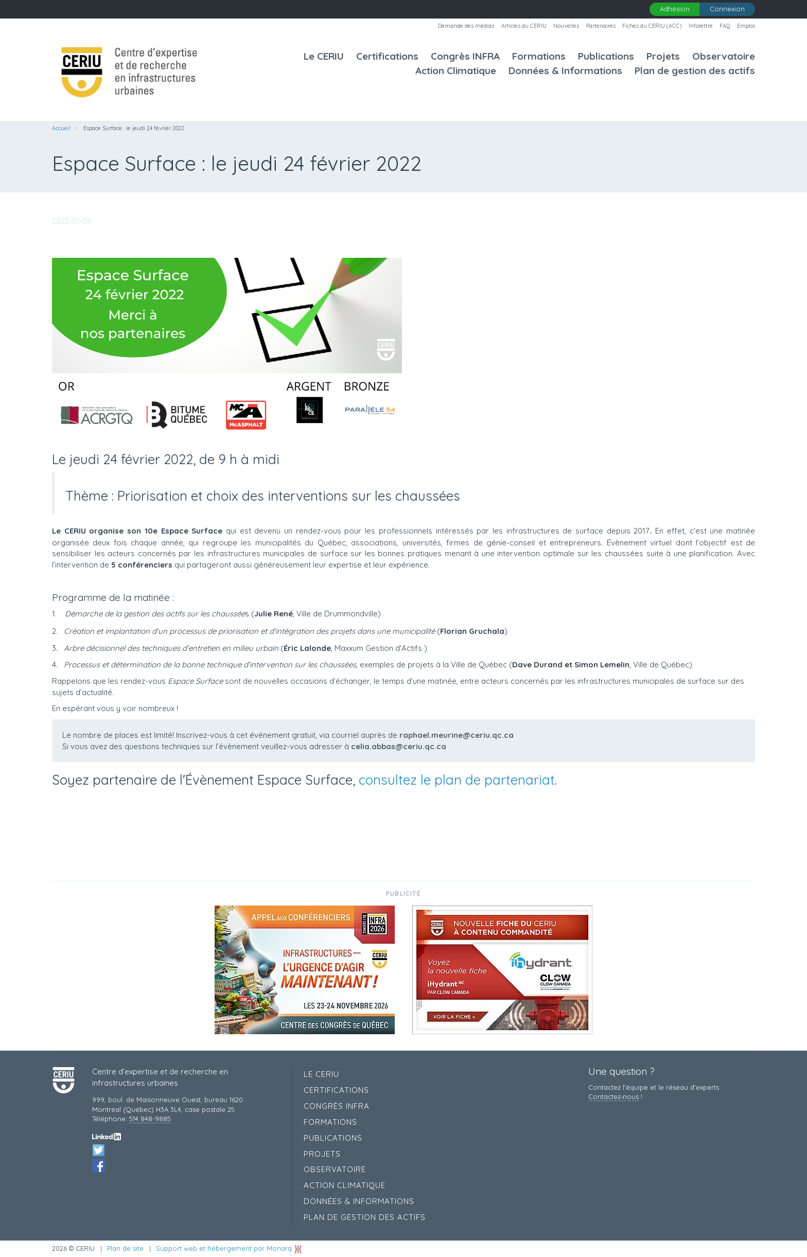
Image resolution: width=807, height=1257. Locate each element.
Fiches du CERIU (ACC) (651, 25)
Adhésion (675, 9)
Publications (606, 56)
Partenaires (601, 25)
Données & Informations (565, 70)
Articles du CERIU (524, 25)
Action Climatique (455, 70)
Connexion (727, 9)
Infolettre (701, 25)
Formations (539, 56)
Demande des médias (466, 25)
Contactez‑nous (613, 1096)
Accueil (61, 128)
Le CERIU (324, 56)
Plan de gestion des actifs (695, 70)
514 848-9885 (150, 1118)
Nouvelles (566, 25)
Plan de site (125, 1248)
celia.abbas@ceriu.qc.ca (398, 746)
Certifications (387, 56)
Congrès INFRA (465, 56)
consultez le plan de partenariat (457, 779)
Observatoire (723, 56)
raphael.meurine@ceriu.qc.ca (456, 735)
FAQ (725, 25)
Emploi (746, 25)
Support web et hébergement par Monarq (229, 1248)
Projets (663, 56)
